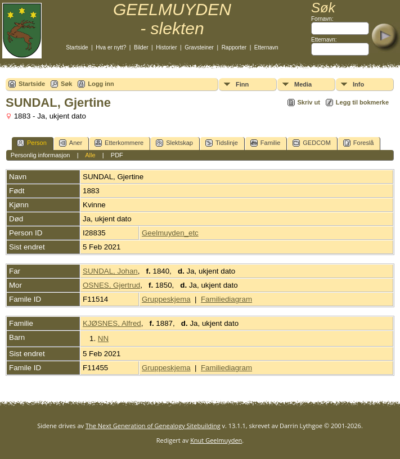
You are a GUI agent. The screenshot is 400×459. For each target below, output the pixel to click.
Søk (66, 83)
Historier (166, 47)
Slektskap (174, 143)
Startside (77, 47)
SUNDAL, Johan (110, 271)
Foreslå (358, 143)
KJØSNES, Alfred (112, 323)
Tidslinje (221, 143)
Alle (90, 155)
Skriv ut (309, 102)
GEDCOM (312, 143)
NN (103, 338)
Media (303, 84)
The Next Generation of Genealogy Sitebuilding (153, 425)
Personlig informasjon (40, 155)
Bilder (141, 47)
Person (32, 143)
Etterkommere (119, 143)
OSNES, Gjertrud (111, 285)
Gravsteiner (199, 47)
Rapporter (234, 47)
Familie (265, 143)
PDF (117, 155)
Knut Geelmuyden (216, 440)
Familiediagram (226, 299)
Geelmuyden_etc (170, 233)
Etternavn (266, 47)
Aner (70, 143)
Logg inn (101, 83)
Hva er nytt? (111, 47)
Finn (242, 84)
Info (358, 84)
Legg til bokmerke (362, 102)
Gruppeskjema (166, 299)
